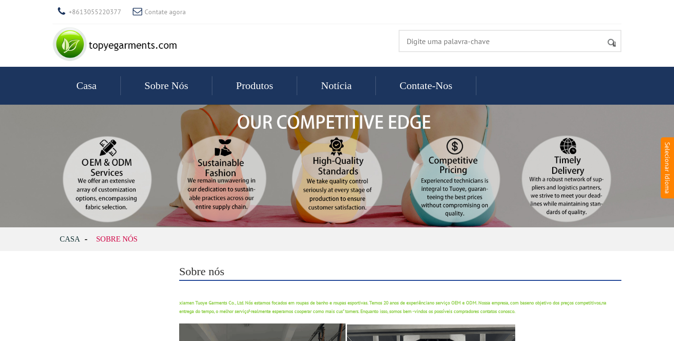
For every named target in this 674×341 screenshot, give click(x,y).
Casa (86, 85)
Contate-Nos (426, 85)
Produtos (254, 85)
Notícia (336, 85)
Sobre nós (166, 85)
